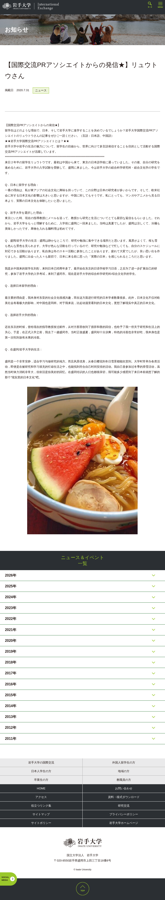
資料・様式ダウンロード (124, 797)
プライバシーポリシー (123, 814)
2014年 (10, 706)
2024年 (10, 597)
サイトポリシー (41, 823)
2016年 (10, 684)
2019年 (10, 651)
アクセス (41, 797)
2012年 (10, 727)
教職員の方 (124, 779)
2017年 (10, 673)
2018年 (10, 662)
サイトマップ (41, 814)
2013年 (10, 717)
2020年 (10, 640)
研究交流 (123, 805)
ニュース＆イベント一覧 (82, 560)
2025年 (10, 586)
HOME (41, 788)
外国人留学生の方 (123, 762)
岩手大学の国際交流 (41, 762)
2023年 (10, 608)
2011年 (10, 738)
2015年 (10, 695)
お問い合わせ (123, 788)
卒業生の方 (41, 779)
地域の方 (123, 771)
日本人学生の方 (41, 771)
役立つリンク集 (41, 805)
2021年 (10, 630)
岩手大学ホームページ (123, 823)
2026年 (10, 575)
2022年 (10, 619)
